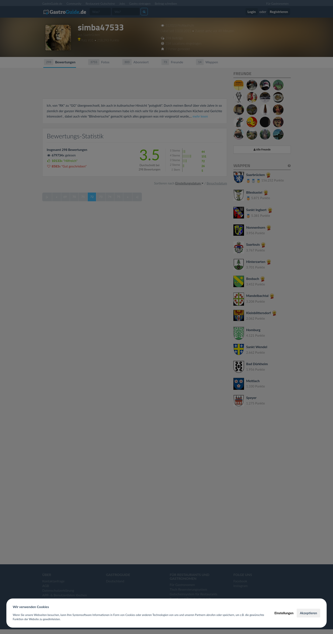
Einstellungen (283, 613)
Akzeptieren (308, 613)
